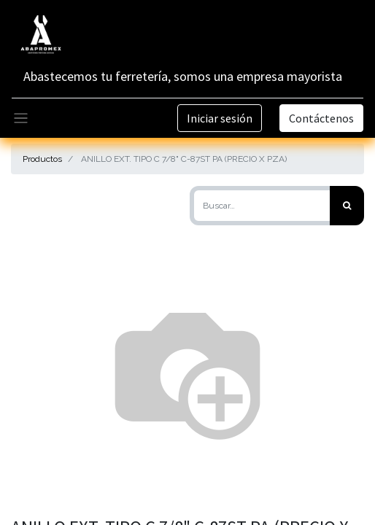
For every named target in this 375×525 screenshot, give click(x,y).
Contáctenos (321, 118)
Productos (42, 159)
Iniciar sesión (219, 118)
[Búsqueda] (347, 205)
